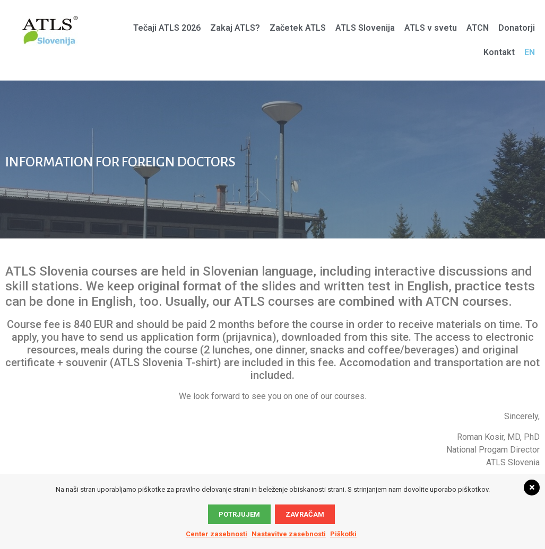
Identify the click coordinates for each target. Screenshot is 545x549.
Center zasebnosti (216, 534)
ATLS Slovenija (365, 28)
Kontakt (499, 52)
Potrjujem (239, 514)
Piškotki (343, 534)
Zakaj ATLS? (235, 28)
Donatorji (516, 28)
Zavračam (305, 514)
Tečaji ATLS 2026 (167, 28)
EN (529, 52)
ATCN (477, 28)
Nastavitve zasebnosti (289, 534)
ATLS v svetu (430, 28)
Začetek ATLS (298, 28)
